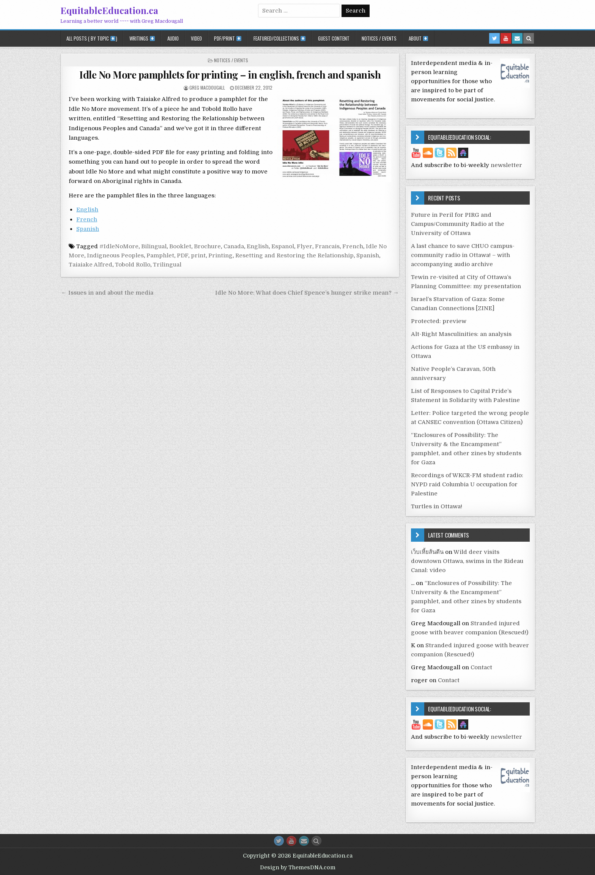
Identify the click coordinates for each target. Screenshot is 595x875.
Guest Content (333, 38)
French (86, 219)
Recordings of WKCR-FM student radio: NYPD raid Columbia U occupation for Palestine (467, 484)
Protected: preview (438, 321)
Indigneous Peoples (115, 255)
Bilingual (154, 246)
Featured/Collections (279, 38)
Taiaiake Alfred (90, 264)
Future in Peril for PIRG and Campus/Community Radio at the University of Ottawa (457, 223)
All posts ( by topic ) (91, 38)
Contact (481, 667)
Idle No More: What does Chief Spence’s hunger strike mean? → (307, 292)
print (198, 255)
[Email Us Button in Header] (517, 38)
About (418, 38)
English (87, 209)
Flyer (304, 246)
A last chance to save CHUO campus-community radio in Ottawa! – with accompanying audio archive (463, 255)
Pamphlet (160, 255)
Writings (142, 38)
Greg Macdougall (207, 87)
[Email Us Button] (304, 841)
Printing (220, 255)
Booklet (180, 246)
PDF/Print (227, 38)
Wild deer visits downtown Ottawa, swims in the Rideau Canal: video (467, 561)
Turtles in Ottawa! (436, 506)
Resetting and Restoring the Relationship (294, 255)
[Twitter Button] (279, 841)
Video (196, 38)
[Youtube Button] (291, 841)
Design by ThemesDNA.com (297, 867)
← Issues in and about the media (107, 292)
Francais (327, 246)
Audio (173, 38)
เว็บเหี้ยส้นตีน (427, 552)
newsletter (506, 165)
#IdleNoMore (119, 246)
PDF (182, 255)
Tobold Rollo (132, 264)
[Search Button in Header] (528, 38)
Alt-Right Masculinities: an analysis (461, 334)
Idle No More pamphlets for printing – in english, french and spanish (230, 74)
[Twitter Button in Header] (494, 38)
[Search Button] (316, 841)
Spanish (87, 228)
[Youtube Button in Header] (506, 38)
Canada (234, 246)
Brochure (207, 246)
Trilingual (167, 264)
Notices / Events (379, 38)
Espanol (282, 246)
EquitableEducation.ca (109, 10)
